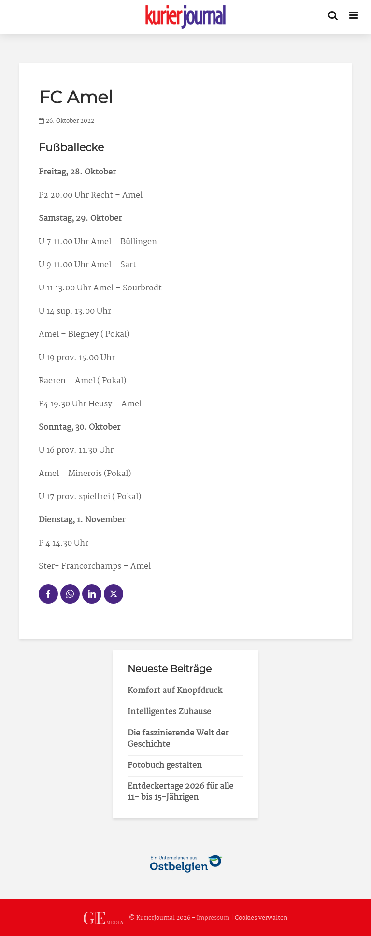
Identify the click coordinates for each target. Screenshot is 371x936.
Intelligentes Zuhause (169, 712)
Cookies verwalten (261, 918)
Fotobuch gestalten (165, 765)
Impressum (213, 918)
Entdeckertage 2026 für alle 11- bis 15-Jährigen (180, 792)
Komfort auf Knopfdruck (175, 690)
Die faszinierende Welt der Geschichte (178, 739)
